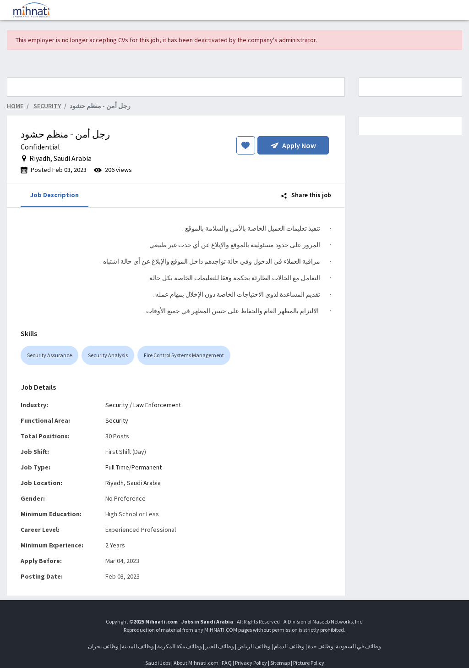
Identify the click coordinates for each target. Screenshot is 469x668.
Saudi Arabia (144, 483)
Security (116, 420)
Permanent (146, 467)
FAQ (227, 662)
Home (15, 106)
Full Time (117, 467)
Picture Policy (308, 662)
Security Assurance (49, 355)
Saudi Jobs (157, 662)
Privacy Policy (251, 662)
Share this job (306, 195)
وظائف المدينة (138, 646)
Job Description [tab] (54, 195)
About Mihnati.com (196, 662)
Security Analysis (108, 355)
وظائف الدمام (289, 646)
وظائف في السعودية (358, 646)
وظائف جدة (320, 646)
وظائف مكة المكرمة (179, 646)
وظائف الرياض (254, 646)
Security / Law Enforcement (143, 405)
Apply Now (293, 145)
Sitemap (280, 662)
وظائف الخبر (219, 646)
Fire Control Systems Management (184, 355)
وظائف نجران (103, 646)
